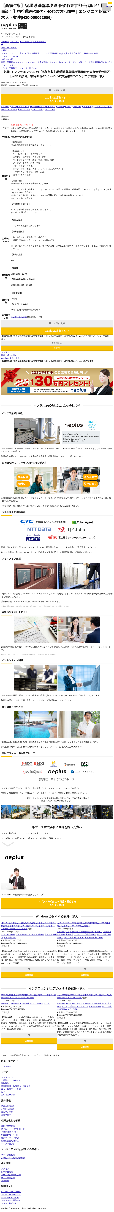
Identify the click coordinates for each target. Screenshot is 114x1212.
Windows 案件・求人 (10, 358)
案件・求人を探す (9, 47)
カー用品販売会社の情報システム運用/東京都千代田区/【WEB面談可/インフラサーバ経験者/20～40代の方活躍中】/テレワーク (28, 926)
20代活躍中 (23, 109)
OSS (3, 1003)
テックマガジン (8, 65)
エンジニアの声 (8, 56)
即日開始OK (22, 106)
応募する (57, 348)
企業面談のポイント (48, 62)
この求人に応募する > (57, 99)
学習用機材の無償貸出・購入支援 (62, 53)
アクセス (5, 1169)
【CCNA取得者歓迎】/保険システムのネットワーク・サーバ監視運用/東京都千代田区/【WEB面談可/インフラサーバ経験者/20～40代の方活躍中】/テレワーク (84, 926)
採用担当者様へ (39, 41)
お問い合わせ (7, 1172)
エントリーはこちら (19, 68)
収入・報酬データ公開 (88, 53)
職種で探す (6, 1115)
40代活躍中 (49, 109)
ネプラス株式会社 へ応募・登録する (57, 903)
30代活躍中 (36, 109)
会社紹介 (5, 50)
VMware (16, 1003)
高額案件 (76, 106)
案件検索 (5, 41)
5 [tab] (63, 983)
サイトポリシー (8, 1178)
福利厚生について (39, 53)
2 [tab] (51, 983)
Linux (3, 935)
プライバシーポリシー (11, 1175)
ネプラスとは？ (8, 53)
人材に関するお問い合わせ (13, 1158)
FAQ (17, 56)
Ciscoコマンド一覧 (66, 62)
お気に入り (14, 41)
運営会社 (5, 1181)
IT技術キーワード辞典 (84, 62)
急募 (67, 106)
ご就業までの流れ (23, 53)
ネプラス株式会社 (19, 317)
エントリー (6, 1066)
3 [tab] (55, 983)
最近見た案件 (7, 1112)
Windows (5, 106)
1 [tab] (47, 983)
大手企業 (86, 106)
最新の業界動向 (8, 62)
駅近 (13, 106)
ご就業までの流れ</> (10, 1080)
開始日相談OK (37, 106)
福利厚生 (5, 1083)
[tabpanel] (29, 949)
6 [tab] (67, 983)
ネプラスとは (7, 1077)
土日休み (50, 106)
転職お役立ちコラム (104, 62)
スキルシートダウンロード (27, 62)
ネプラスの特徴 (8, 1155)
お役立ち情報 (7, 59)
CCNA (60, 935)
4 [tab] (59, 983)
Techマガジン (26, 41)
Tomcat (9, 1003)
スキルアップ (99, 106)
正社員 (60, 106)
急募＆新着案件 (8, 1106)
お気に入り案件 (8, 1109)
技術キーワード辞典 (10, 1138)
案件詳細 (29, 975)
